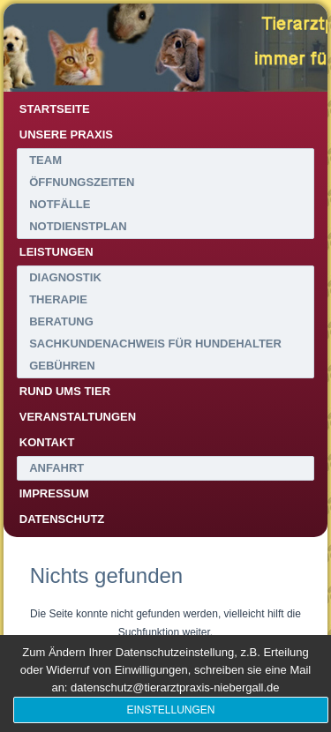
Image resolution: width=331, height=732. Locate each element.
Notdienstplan (78, 226)
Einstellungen (170, 710)
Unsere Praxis (66, 134)
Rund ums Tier (64, 391)
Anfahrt (56, 467)
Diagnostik (65, 277)
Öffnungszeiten (81, 182)
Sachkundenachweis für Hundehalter (155, 343)
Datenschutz (62, 519)
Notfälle (59, 204)
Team (45, 160)
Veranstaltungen (77, 416)
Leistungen (56, 251)
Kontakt (47, 442)
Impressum (54, 493)
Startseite (54, 109)
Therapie (58, 299)
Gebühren (61, 365)
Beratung (61, 321)
